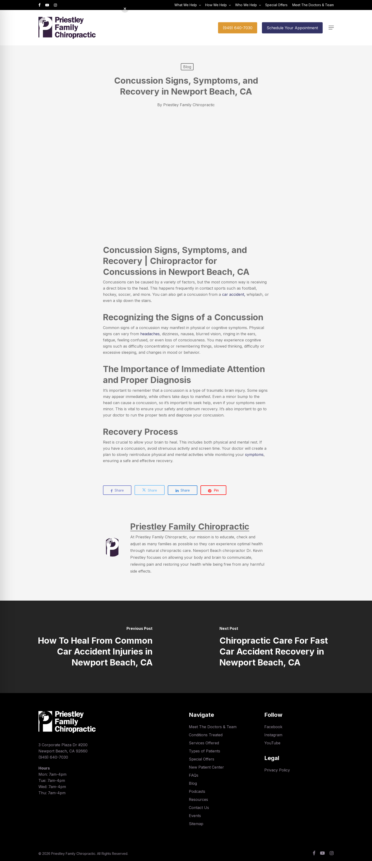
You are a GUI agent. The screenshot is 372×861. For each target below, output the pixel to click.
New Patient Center (206, 767)
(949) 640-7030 (53, 757)
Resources (198, 799)
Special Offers (201, 759)
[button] (331, 27)
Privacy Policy (277, 770)
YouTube (272, 743)
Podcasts (197, 791)
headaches (150, 333)
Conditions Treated (206, 734)
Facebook (273, 726)
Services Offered (204, 743)
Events (195, 815)
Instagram (273, 734)
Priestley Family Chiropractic (189, 104)
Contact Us (199, 807)
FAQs (193, 775)
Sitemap (196, 823)
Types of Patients (204, 751)
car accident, (233, 294)
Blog (187, 66)
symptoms (254, 454)
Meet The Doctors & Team (213, 726)
